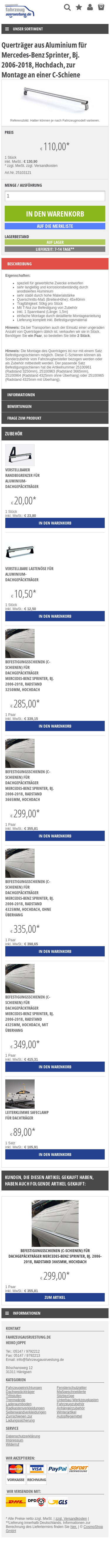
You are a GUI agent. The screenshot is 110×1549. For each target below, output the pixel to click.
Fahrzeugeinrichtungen (24, 1388)
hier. (73, 1527)
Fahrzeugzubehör (70, 1404)
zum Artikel (55, 1297)
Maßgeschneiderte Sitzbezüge (71, 1394)
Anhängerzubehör (71, 1408)
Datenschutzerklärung (23, 1436)
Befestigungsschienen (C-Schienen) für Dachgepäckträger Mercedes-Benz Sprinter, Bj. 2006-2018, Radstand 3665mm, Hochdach (29, 785)
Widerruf (12, 1444)
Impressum (14, 1440)
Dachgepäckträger (20, 1392)
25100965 (96, 375)
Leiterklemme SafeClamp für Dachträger (27, 1115)
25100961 (83, 367)
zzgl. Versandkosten (41, 166)
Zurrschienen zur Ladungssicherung (20, 1418)
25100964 (13, 375)
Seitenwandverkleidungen (26, 1412)
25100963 (47, 371)
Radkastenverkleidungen (25, 1408)
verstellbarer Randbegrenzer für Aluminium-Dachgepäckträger (22, 478)
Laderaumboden (18, 1404)
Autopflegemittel (69, 1416)
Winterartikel (67, 1412)
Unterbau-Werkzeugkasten (78, 1400)
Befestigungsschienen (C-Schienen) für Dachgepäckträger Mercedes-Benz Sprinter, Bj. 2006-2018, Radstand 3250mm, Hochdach (29, 675)
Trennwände (15, 1400)
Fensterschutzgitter (72, 1388)
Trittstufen (13, 1396)
